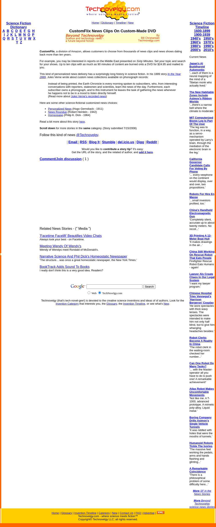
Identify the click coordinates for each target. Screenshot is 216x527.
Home (95, 22)
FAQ (138, 513)
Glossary (111, 303)
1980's (195, 46)
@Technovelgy (87, 135)
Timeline (121, 22)
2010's (209, 50)
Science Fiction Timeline (202, 25)
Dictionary (107, 22)
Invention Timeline (134, 303)
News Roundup (57, 112)
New (131, 22)
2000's (195, 50)
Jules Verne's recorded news (88, 96)
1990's (209, 46)
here (82, 121)
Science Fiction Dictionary (18, 25)
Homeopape (55, 115)
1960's (195, 42)
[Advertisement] (18, 111)
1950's (209, 38)
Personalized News (60, 108)
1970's (209, 42)
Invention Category (67, 303)
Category (104, 513)
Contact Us (126, 513)
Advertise (148, 513)
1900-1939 (202, 34)
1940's (195, 38)
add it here (146, 152)
